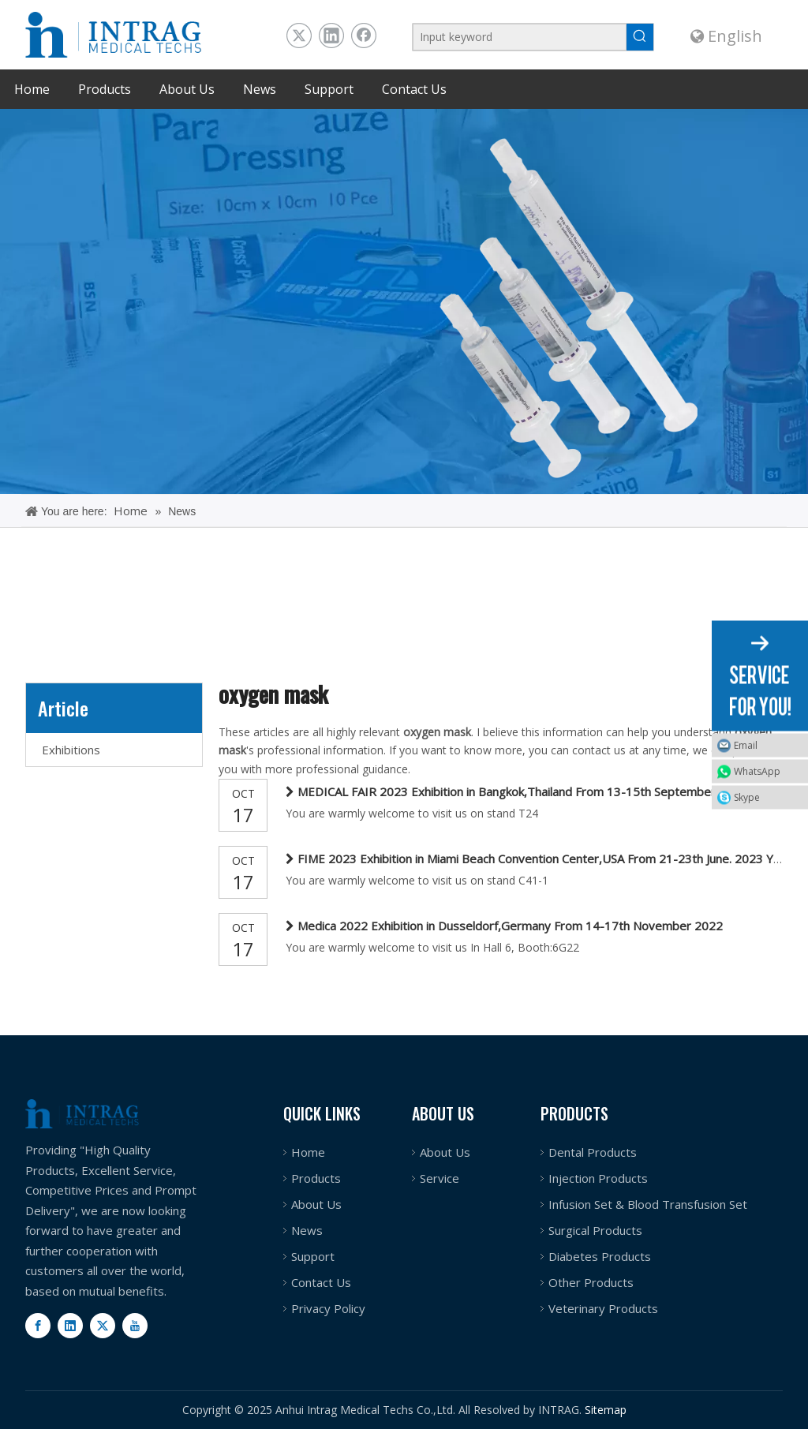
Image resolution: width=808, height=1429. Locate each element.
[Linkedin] (70, 1325)
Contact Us (321, 1282)
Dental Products (592, 1152)
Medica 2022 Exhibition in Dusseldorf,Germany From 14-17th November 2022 (510, 925)
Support (313, 1256)
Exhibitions (71, 750)
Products (316, 1178)
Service (439, 1178)
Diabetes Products (599, 1256)
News (307, 1230)
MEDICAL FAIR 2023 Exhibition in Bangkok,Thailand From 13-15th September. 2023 (523, 791)
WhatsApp (757, 770)
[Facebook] (37, 1325)
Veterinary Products (603, 1308)
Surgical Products (595, 1230)
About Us (316, 1204)
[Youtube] (135, 1325)
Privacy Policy (328, 1308)
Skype (747, 796)
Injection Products (598, 1178)
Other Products (591, 1282)
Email (746, 744)
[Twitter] (102, 1325)
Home (308, 1152)
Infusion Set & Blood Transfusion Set (647, 1204)
